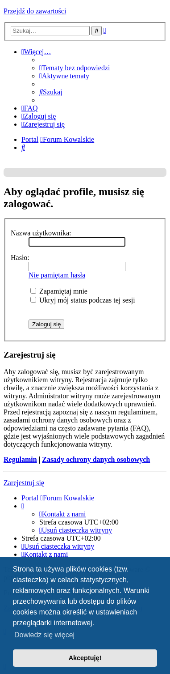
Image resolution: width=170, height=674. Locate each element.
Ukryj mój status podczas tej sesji (82, 300)
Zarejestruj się (24, 482)
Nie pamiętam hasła (57, 275)
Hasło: (20, 257)
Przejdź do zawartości (35, 11)
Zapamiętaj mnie (58, 291)
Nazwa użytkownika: (41, 233)
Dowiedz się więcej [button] (44, 635)
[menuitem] (74, 68)
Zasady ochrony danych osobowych (96, 459)
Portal (29, 139)
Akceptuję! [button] (85, 657)
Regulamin (20, 459)
